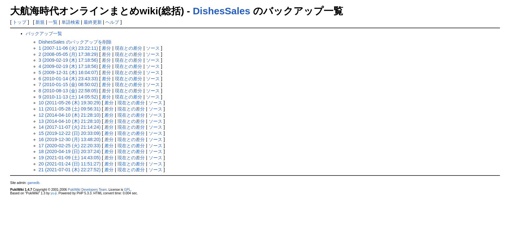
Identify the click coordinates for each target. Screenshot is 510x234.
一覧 (53, 22)
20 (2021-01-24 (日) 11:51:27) (70, 163)
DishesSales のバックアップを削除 (75, 42)
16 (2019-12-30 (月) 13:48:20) (70, 139)
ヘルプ (112, 22)
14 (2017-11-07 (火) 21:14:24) (70, 127)
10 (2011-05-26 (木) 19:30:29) (70, 102)
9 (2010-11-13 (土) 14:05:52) (68, 96)
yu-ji (54, 193)
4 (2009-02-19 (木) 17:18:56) (68, 66)
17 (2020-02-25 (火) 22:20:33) (70, 145)
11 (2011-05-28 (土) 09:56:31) (70, 108)
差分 (106, 48)
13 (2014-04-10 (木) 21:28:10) (70, 121)
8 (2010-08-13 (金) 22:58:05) (68, 90)
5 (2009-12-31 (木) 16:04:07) (68, 72)
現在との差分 (128, 48)
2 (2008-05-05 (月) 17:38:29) (68, 54)
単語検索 (70, 22)
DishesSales (221, 11)
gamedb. (34, 183)
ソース (153, 48)
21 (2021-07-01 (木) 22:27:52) (70, 169)
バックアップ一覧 (44, 33)
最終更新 (93, 22)
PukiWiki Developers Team (87, 189)
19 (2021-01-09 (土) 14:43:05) (70, 157)
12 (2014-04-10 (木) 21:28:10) (70, 115)
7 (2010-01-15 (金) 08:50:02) (68, 84)
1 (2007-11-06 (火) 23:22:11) (68, 48)
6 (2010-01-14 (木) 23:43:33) (68, 78)
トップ (19, 22)
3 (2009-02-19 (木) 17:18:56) (68, 60)
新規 (40, 22)
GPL (127, 189)
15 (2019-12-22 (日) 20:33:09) (70, 133)
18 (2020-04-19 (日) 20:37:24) (70, 151)
